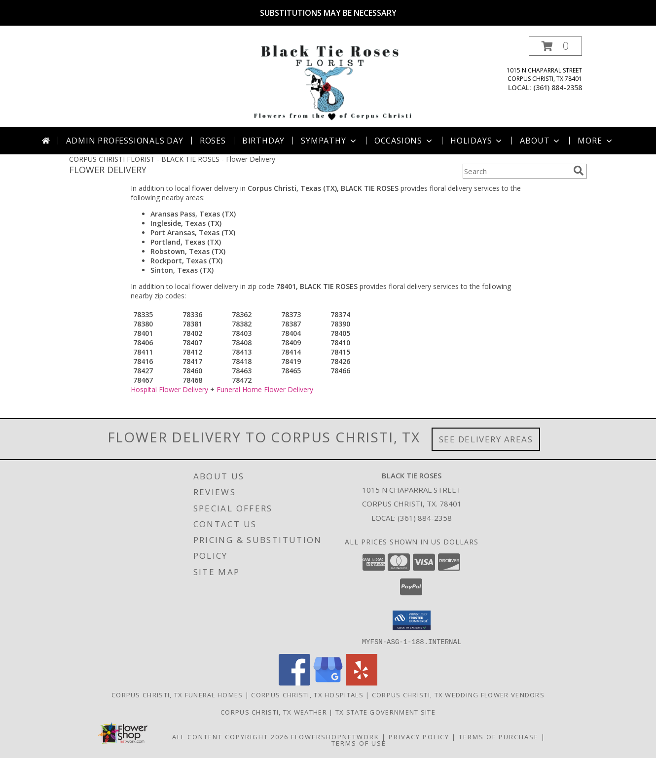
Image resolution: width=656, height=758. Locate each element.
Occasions (404, 140)
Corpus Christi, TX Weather (273, 711)
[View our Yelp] (361, 682)
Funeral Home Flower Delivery (265, 389)
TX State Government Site (385, 711)
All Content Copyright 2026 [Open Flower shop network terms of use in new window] (230, 736)
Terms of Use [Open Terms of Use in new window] (358, 742)
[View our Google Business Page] (328, 682)
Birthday (263, 140)
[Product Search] (516, 171)
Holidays (477, 140)
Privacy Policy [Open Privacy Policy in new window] (419, 736)
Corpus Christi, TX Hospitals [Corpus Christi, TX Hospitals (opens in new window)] (307, 694)
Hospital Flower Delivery (169, 389)
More (596, 140)
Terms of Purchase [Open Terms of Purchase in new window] (499, 736)
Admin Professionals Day (124, 140)
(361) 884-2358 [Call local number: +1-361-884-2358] (557, 87)
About (540, 140)
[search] (578, 170)
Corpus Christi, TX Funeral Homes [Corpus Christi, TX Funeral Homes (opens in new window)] (177, 694)
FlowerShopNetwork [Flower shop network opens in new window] (335, 736)
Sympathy (329, 140)
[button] (555, 46)
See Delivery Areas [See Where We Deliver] (486, 439)
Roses (213, 140)
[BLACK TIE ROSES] (330, 81)
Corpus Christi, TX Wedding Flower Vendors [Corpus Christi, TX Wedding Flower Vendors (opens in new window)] (458, 694)
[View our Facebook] (294, 682)
